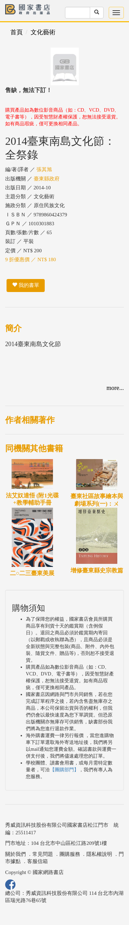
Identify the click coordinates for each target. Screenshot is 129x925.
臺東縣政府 (47, 178)
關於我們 (15, 854)
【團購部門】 (64, 769)
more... (115, 387)
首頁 (16, 32)
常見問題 (42, 854)
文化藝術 (43, 32)
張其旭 (44, 169)
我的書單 (25, 285)
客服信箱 (37, 861)
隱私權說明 (99, 854)
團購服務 (70, 854)
